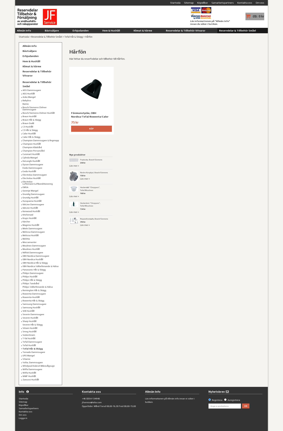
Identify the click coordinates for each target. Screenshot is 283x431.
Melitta (26, 239)
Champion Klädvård (32, 147)
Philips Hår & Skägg (32, 280)
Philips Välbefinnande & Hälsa (38, 287)
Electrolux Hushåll (32, 178)
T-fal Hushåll (29, 338)
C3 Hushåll (28, 126)
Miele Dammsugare (32, 228)
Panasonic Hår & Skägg (34, 269)
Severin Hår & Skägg (33, 324)
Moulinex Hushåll (31, 249)
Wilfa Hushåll (29, 373)
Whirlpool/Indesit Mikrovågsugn (39, 366)
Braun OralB (28, 123)
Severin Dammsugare (33, 314)
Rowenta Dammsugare (34, 294)
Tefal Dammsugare (32, 342)
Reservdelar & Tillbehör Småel (237, 30)
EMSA (25, 187)
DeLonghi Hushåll (31, 161)
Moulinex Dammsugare (34, 245)
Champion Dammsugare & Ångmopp (41, 140)
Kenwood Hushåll (31, 211)
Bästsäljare (52, 30)
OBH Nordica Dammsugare (36, 256)
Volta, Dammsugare (33, 362)
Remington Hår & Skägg (34, 290)
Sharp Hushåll (29, 321)
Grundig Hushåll (30, 197)
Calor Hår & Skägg (31, 137)
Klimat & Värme (143, 30)
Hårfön (88, 36)
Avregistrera (234, 400)
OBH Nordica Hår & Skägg (35, 263)
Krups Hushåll (29, 218)
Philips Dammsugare (33, 273)
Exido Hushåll (29, 171)
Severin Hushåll (30, 318)
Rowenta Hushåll (31, 297)
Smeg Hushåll (29, 331)
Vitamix (26, 359)
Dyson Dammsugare (33, 164)
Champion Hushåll (32, 144)
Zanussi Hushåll (31, 379)
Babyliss (27, 100)
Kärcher (26, 221)
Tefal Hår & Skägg (73, 36)
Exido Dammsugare (32, 168)
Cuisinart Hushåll (31, 154)
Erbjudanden (81, 30)
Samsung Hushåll (31, 307)
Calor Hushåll (29, 133)
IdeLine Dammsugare (33, 204)
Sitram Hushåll (30, 328)
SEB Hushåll (28, 311)
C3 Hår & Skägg (30, 130)
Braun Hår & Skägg (32, 120)
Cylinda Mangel (30, 157)
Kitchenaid (28, 215)
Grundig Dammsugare (34, 194)
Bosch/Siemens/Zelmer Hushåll (39, 113)
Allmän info (24, 30)
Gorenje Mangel (30, 190)
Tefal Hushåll (29, 345)
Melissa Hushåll (31, 235)
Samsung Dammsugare (34, 304)
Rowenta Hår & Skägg (33, 300)
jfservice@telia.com (92, 402)
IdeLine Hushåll (30, 208)
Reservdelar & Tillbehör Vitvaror (185, 30)
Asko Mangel (29, 97)
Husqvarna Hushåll (32, 201)
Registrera (217, 400)
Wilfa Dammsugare (32, 369)
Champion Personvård (34, 151)
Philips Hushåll (30, 276)
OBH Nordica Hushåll (33, 259)
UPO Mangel (29, 355)
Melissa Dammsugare (34, 232)
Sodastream (29, 335)
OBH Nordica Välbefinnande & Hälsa (40, 266)
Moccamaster (29, 242)
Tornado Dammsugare (34, 352)
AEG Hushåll (29, 93)
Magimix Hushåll (31, 225)
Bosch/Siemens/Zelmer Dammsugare (35, 108)
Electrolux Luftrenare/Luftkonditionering (38, 182)
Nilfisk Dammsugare (33, 252)
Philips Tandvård (31, 283)
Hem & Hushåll (111, 30)
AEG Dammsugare (32, 90)
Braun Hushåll (29, 116)
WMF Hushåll (29, 376)
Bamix (26, 104)
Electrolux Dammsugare (35, 175)
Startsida (24, 36)
